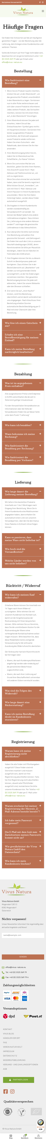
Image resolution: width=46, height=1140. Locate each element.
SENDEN (23, 957)
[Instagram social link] (42, 2)
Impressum (8, 1052)
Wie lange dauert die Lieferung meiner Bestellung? (21, 493)
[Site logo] (23, 11)
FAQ (5, 1043)
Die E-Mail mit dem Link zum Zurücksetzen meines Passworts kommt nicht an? (23, 835)
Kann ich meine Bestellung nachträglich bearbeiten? (20, 350)
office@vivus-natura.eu (12, 62)
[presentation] (20, 947)
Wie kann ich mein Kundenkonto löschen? (18, 862)
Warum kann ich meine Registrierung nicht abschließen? (18, 754)
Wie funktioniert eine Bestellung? (17, 82)
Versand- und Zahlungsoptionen (20, 1065)
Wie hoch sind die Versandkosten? (15, 550)
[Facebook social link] (40, 2)
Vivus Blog (8, 1034)
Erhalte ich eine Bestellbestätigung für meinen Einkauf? (21, 337)
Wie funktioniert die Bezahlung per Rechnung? (19, 447)
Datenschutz (10, 1056)
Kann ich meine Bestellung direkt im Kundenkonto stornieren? (20, 717)
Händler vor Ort (11, 1038)
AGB (5, 1069)
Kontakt (7, 1030)
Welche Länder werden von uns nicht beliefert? (20, 562)
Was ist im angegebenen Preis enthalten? (18, 384)
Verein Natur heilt (12, 1047)
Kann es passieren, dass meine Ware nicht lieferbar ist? (22, 539)
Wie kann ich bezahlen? (18, 425)
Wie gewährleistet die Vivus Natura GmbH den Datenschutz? (21, 849)
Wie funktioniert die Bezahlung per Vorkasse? (19, 459)
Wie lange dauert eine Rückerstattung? (17, 704)
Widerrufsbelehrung (14, 1060)
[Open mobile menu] (42, 11)
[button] (23, 82)
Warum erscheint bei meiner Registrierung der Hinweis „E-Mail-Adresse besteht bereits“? (22, 809)
